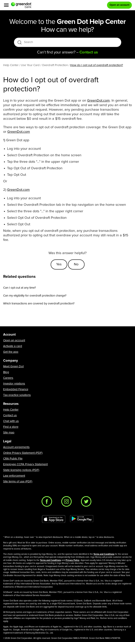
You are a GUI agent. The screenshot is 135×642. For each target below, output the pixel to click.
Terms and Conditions (103, 554)
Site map (8, 432)
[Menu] (6, 5)
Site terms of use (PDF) (17, 481)
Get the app (10, 351)
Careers (8, 377)
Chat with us (11, 421)
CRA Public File (12, 458)
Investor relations (14, 383)
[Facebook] (48, 502)
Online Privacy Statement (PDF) (23, 452)
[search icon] (19, 42)
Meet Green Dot (13, 366)
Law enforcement (14, 475)
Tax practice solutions (17, 395)
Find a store (10, 426)
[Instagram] (67, 502)
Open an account (14, 340)
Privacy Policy (72, 560)
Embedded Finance (15, 389)
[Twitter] (87, 502)
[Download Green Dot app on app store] (53, 519)
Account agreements (16, 447)
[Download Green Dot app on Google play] (81, 519)
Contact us (10, 415)
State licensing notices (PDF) (21, 470)
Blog (6, 372)
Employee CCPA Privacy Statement (25, 464)
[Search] (68, 42)
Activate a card (12, 346)
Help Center (11, 409)
